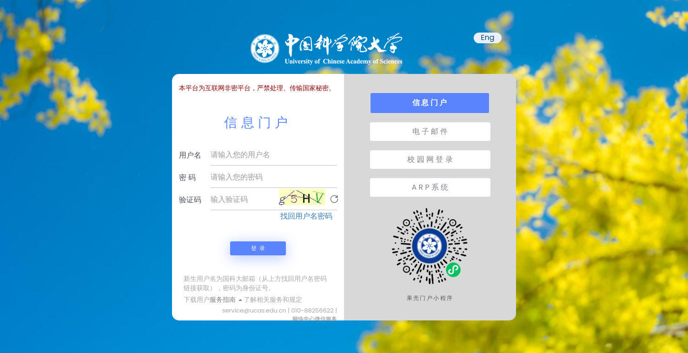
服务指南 (226, 299)
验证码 (190, 199)
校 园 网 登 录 (429, 159)
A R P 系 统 (430, 187)
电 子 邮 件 (430, 131)
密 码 (187, 177)
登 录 (258, 248)
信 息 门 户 (429, 102)
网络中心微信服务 (314, 319)
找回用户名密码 (306, 216)
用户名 (190, 155)
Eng (487, 38)
